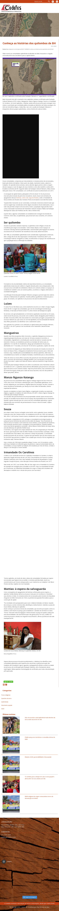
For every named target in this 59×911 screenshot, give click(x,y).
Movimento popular (6, 705)
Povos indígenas (5, 695)
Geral (2, 708)
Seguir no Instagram (30, 897)
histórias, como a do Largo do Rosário (27, 198)
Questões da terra (6, 698)
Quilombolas (4, 702)
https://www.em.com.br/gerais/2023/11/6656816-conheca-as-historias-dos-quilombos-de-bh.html (28, 49)
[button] (49, 1)
